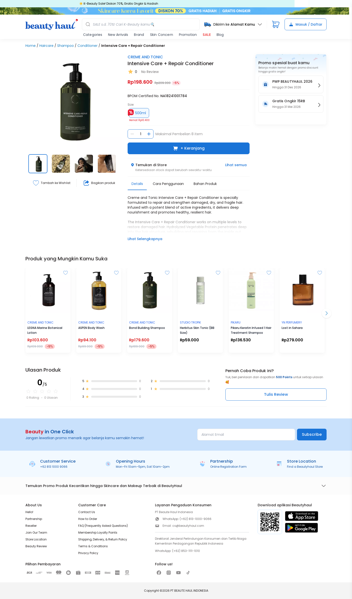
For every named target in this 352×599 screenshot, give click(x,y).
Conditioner (87, 45)
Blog (220, 34)
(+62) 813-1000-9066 (195, 519)
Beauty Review (36, 546)
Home (30, 45)
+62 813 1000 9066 (53, 467)
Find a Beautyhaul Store (305, 467)
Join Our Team (36, 532)
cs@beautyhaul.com (188, 526)
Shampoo (65, 45)
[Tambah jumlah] (148, 134)
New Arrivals (118, 34)
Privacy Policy (88, 553)
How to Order (87, 519)
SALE (207, 34)
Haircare (46, 45)
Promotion (188, 34)
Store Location (36, 539)
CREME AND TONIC (145, 57)
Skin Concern (161, 34)
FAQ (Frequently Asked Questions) (103, 526)
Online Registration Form (228, 467)
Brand (139, 34)
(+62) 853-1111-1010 (186, 551)
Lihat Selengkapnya (145, 238)
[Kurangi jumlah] (132, 134)
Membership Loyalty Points (97, 532)
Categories (92, 34)
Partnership (33, 519)
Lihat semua (236, 164)
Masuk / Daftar (305, 24)
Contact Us (86, 512)
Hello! (29, 512)
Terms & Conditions (93, 546)
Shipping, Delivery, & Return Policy (102, 539)
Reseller (31, 526)
